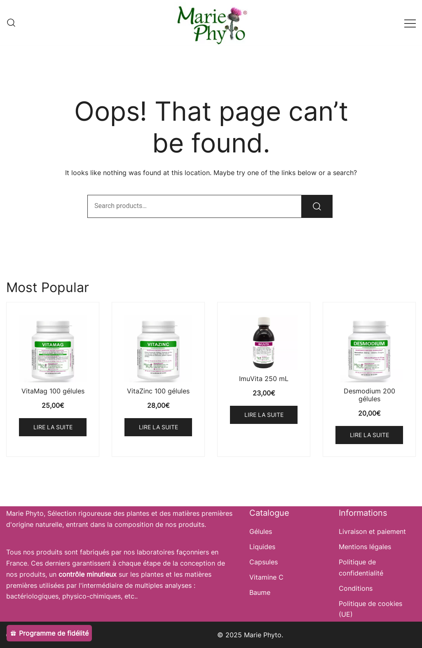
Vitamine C (266, 577)
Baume (259, 592)
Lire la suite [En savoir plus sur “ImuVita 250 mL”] (264, 414)
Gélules (260, 531)
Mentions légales (365, 547)
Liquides (262, 547)
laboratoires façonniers (173, 552)
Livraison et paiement (372, 531)
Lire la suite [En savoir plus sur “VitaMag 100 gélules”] (53, 426)
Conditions (356, 588)
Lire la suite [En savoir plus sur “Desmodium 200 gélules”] (369, 434)
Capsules (263, 562)
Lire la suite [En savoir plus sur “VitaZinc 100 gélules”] (158, 426)
